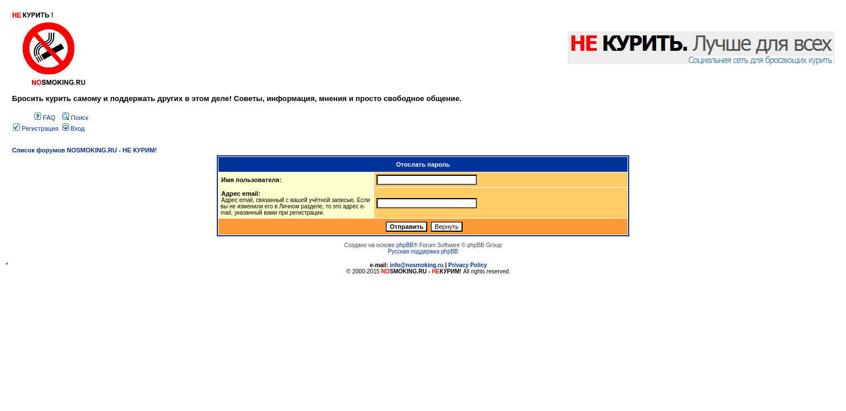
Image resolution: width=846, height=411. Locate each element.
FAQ (44, 117)
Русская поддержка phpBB (423, 251)
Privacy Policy (467, 265)
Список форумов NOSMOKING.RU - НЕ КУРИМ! (84, 150)
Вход (73, 128)
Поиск (75, 117)
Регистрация (35, 128)
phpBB (405, 245)
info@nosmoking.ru (416, 265)
